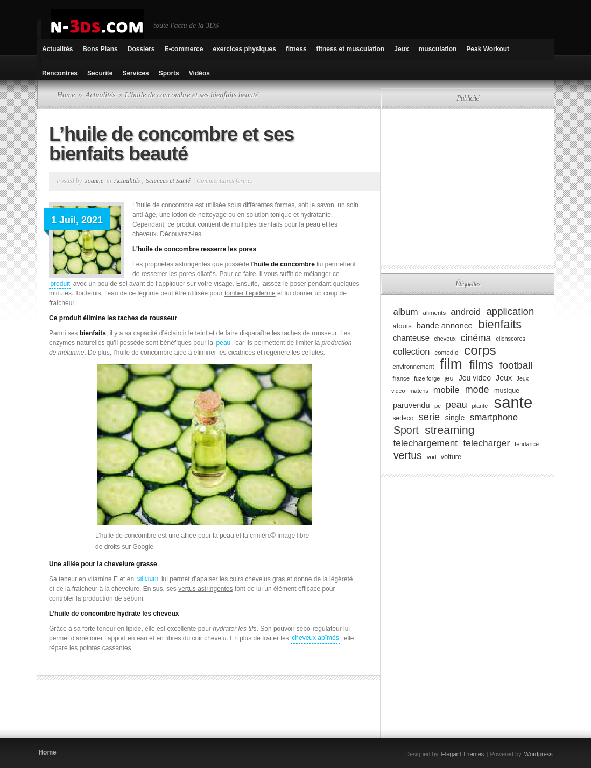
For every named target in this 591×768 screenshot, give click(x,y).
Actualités (57, 49)
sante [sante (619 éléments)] (513, 402)
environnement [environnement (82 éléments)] (413, 366)
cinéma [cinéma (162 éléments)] (476, 337)
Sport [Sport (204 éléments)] (406, 430)
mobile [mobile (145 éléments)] (446, 390)
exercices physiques (244, 49)
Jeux (401, 49)
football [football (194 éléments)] (516, 365)
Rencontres (60, 73)
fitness (296, 49)
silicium (147, 579)
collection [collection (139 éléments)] (411, 351)
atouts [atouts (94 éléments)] (402, 326)
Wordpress (538, 754)
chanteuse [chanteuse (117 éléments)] (411, 338)
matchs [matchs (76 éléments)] (418, 390)
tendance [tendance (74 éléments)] (527, 444)
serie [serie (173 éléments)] (429, 417)
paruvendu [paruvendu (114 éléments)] (411, 405)
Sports (169, 73)
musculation (438, 49)
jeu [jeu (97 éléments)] (448, 378)
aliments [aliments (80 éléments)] (434, 312)
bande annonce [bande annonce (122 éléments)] (445, 325)
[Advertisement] (163, 712)
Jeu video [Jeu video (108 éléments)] (475, 378)
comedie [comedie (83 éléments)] (446, 352)
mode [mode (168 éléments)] (477, 389)
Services (135, 73)
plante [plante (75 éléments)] (480, 406)
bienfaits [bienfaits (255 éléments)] (500, 324)
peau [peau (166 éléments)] (456, 404)
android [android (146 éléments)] (466, 312)
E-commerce (183, 49)
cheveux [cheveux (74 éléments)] (444, 338)
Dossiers (141, 49)
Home (66, 95)
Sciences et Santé (168, 181)
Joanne (94, 181)
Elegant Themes (462, 754)
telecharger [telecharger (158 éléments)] (486, 443)
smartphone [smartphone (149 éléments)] (494, 417)
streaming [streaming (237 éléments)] (449, 430)
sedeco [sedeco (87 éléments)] (402, 418)
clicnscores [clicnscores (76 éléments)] (510, 338)
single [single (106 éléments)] (455, 417)
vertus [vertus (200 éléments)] (407, 455)
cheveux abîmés (315, 638)
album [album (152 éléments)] (405, 312)
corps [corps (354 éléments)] (480, 350)
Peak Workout (487, 49)
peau (223, 343)
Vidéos (199, 73)
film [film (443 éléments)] (451, 364)
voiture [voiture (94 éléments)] (451, 457)
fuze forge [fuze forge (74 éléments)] (427, 378)
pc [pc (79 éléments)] (437, 406)
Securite (99, 73)
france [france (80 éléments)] (401, 378)
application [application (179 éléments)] (510, 311)
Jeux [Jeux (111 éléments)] (504, 378)
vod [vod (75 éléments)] (432, 457)
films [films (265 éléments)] (481, 364)
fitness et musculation (350, 49)
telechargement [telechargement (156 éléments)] (425, 443)
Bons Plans (99, 49)
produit (60, 283)
